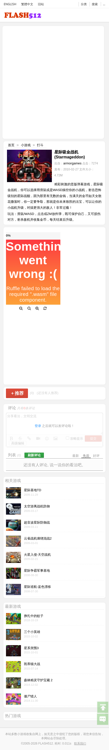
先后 (86, 456)
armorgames (72, 163)
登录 (38, 426)
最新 (75, 456)
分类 (84, 4)
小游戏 (26, 145)
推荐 (17, 393)
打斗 (40, 145)
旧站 (41, 4)
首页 (11, 145)
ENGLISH (10, 4)
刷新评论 (34, 455)
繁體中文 (27, 4)
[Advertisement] (54, 81)
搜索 (95, 4)
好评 (96, 456)
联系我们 (80, 743)
